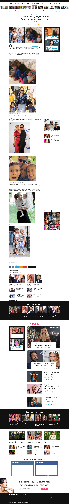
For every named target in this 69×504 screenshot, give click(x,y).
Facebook (51, 495)
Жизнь (10, 275)
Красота (10, 307)
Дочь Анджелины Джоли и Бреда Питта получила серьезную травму (14, 423)
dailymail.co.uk (16, 262)
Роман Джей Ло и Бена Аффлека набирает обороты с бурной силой (43, 365)
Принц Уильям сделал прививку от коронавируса (51, 399)
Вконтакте (51, 494)
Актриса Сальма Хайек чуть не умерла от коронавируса (51, 374)
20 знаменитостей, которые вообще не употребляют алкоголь (20, 452)
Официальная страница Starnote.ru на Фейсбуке (44, 464)
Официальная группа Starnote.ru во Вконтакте (19, 464)
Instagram (51, 498)
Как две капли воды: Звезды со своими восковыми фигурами (37, 446)
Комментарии (32, 267)
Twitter (51, 497)
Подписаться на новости (46, 475)
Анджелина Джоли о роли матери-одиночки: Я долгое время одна (41, 315)
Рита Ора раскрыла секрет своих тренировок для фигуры (14, 315)
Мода (50, 415)
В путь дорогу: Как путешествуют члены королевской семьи (20, 295)
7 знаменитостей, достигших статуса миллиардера (53, 315)
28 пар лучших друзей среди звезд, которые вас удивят (55, 135)
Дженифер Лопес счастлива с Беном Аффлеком (26, 315)
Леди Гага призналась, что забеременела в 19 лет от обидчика (37, 295)
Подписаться (44, 488)
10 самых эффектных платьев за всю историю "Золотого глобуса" (54, 423)
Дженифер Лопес (34, 46)
